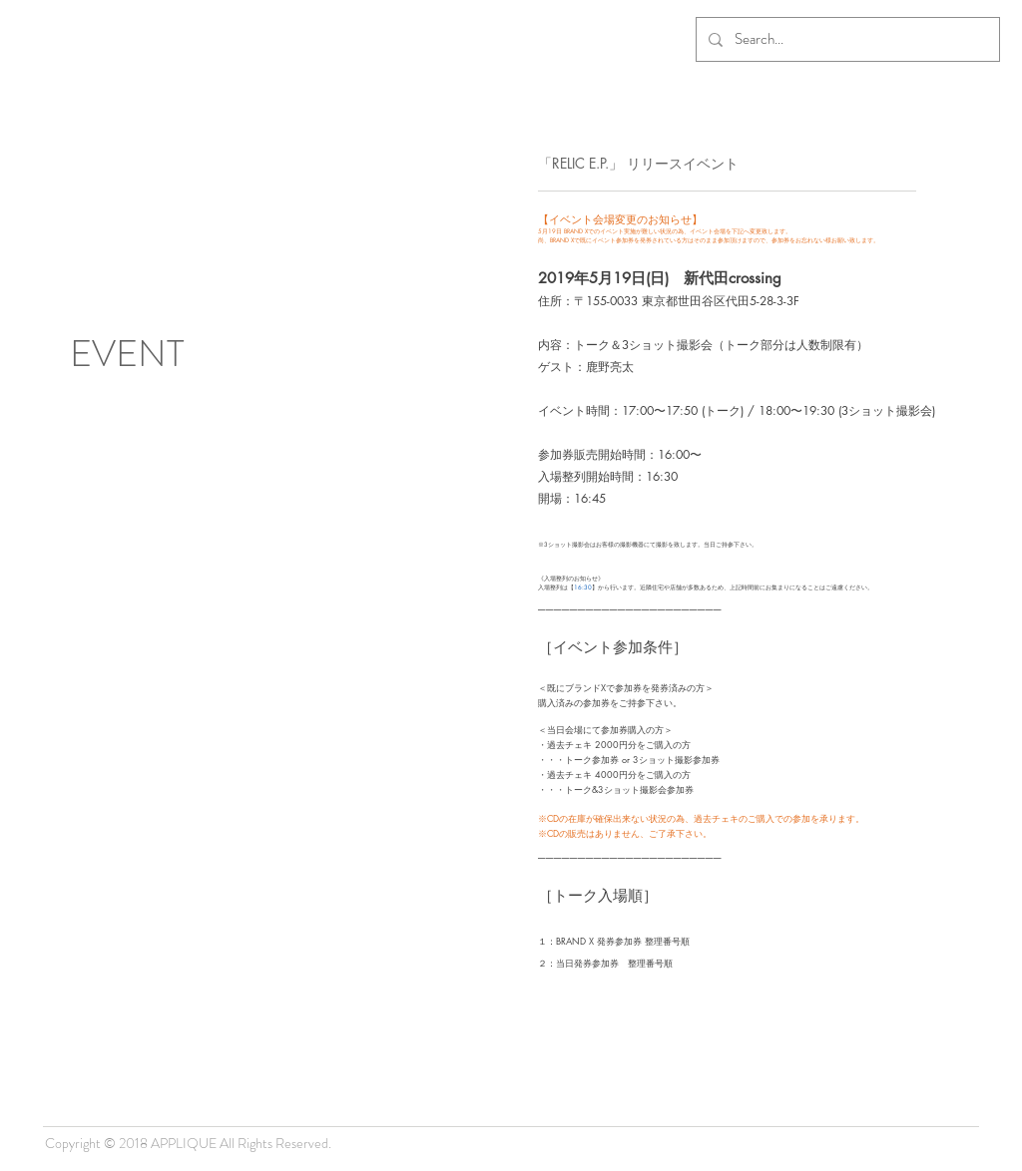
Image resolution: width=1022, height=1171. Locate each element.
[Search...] (846, 39)
